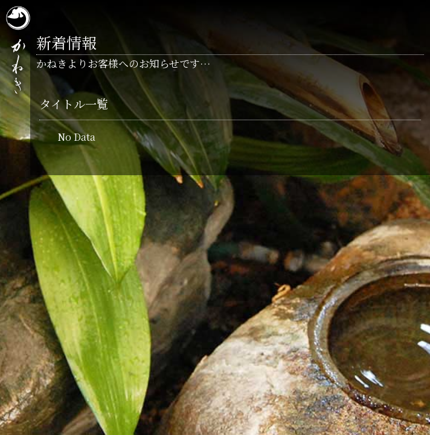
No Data (76, 137)
